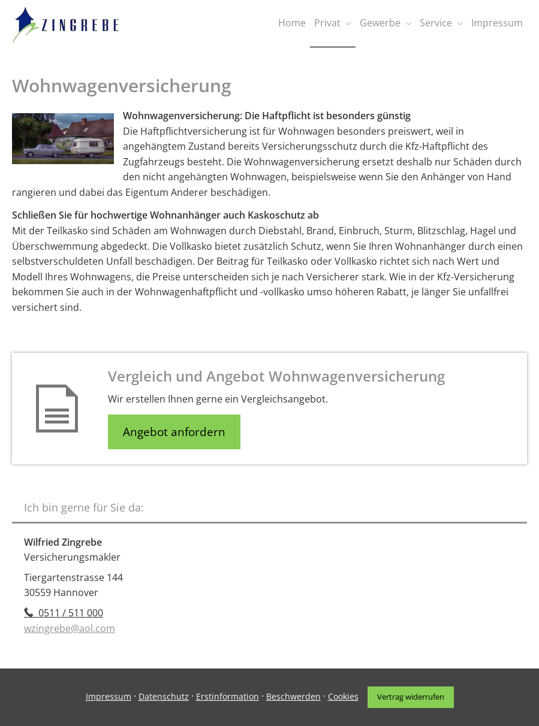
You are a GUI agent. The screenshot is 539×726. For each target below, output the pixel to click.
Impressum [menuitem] (497, 22)
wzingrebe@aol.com (69, 628)
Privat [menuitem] (327, 22)
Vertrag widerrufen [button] (410, 696)
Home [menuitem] (292, 22)
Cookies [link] (343, 696)
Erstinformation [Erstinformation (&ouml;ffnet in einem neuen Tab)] (227, 696)
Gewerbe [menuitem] (380, 22)
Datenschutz (163, 696)
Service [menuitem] (436, 22)
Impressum (108, 696)
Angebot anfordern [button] (174, 432)
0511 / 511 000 (63, 612)
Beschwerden (293, 696)
